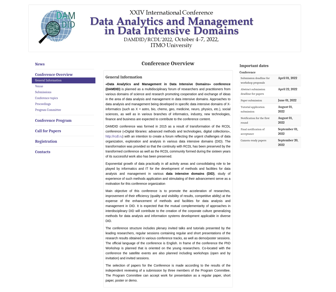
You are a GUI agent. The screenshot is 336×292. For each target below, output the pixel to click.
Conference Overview (54, 74)
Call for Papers (48, 131)
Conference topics (46, 98)
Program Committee (48, 110)
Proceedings (43, 104)
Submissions (43, 92)
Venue (39, 86)
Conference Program (53, 120)
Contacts (42, 152)
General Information (48, 80)
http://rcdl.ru (114, 136)
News (40, 64)
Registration (46, 141)
